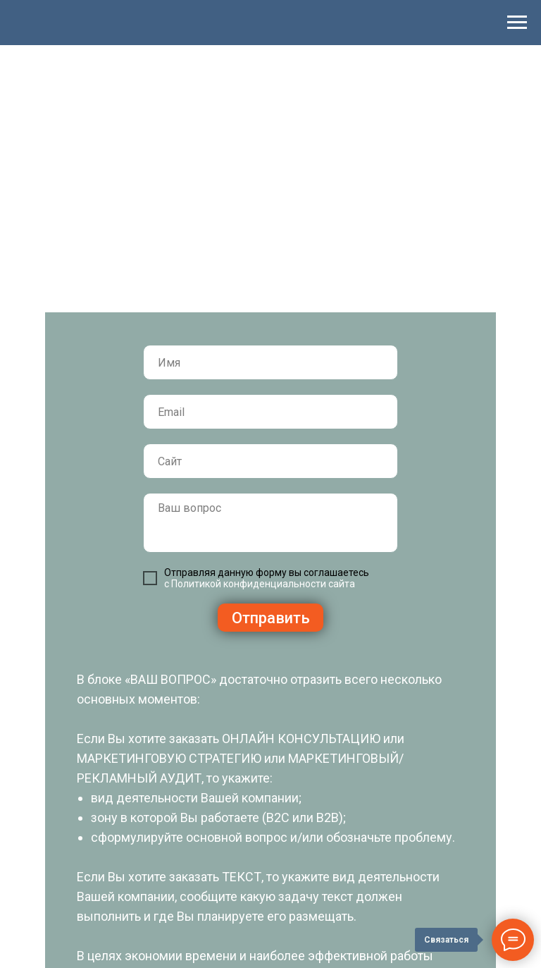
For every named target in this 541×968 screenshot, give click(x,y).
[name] (270, 362)
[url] (270, 461)
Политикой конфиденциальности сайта (263, 583)
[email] (270, 411)
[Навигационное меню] (517, 23)
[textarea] (270, 523)
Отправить (271, 618)
